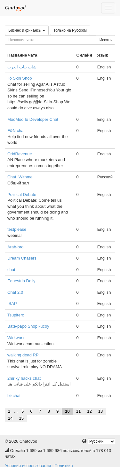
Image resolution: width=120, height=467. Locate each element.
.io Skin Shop (19, 78)
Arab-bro (15, 247)
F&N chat (16, 130)
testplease (16, 229)
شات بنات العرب (21, 67)
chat (11, 269)
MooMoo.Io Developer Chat (32, 119)
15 (21, 418)
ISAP (12, 303)
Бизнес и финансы (26, 30)
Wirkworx (15, 337)
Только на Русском (70, 30)
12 (89, 411)
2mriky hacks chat (24, 378)
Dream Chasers (21, 258)
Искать (106, 40)
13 (100, 411)
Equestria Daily (21, 280)
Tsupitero (15, 315)
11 (78, 411)
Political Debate (21, 194)
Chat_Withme (20, 177)
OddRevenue (19, 154)
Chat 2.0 (15, 292)
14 (10, 418)
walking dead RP (23, 355)
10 (67, 411)
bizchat (13, 395)
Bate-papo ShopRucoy (28, 326)
